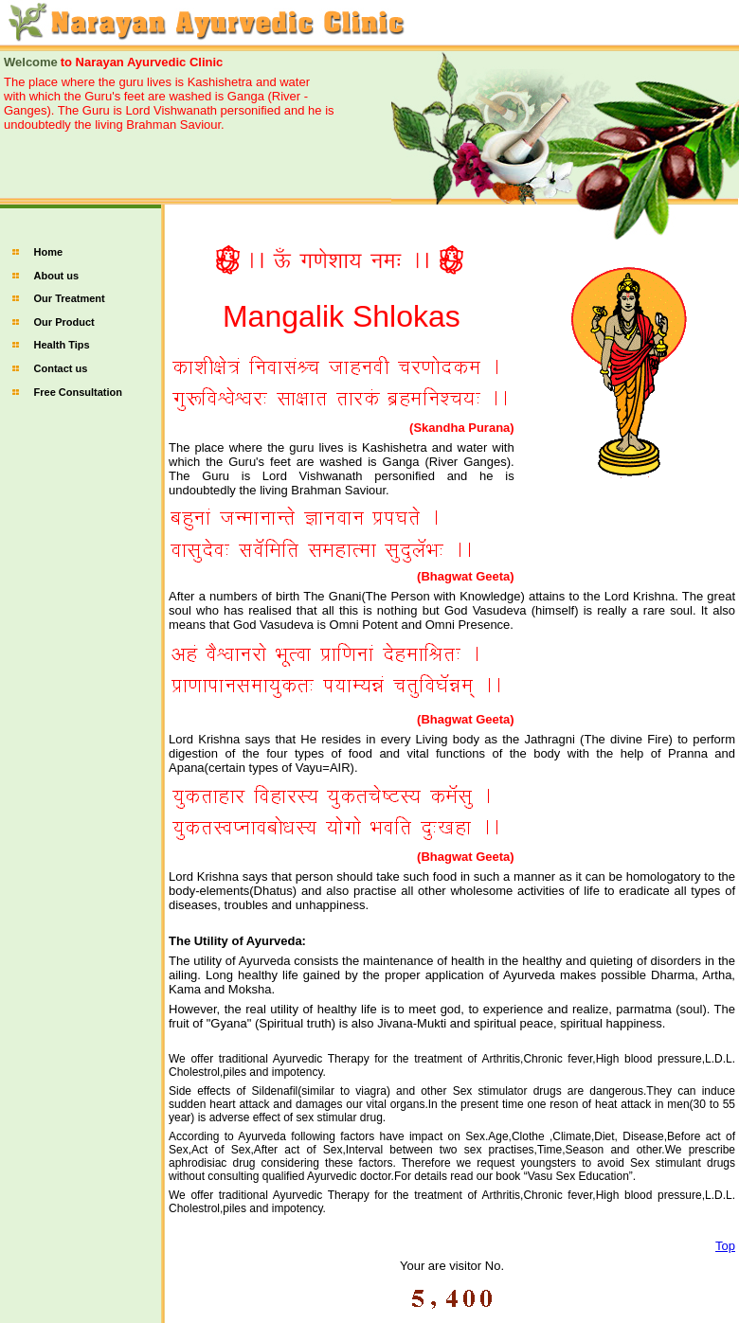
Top (725, 1246)
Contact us (61, 368)
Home (48, 252)
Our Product (64, 322)
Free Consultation (78, 392)
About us (57, 275)
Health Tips (62, 344)
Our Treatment (69, 298)
